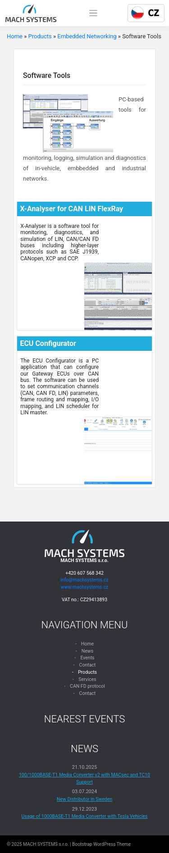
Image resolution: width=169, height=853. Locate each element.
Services (87, 679)
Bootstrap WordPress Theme (101, 844)
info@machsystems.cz (84, 580)
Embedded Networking (86, 36)
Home (15, 36)
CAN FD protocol (87, 686)
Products (40, 36)
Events (87, 658)
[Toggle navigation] (93, 13)
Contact (87, 665)
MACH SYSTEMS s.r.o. (46, 844)
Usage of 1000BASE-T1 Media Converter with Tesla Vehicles (85, 816)
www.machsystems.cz (84, 587)
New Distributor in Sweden (84, 799)
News (87, 651)
